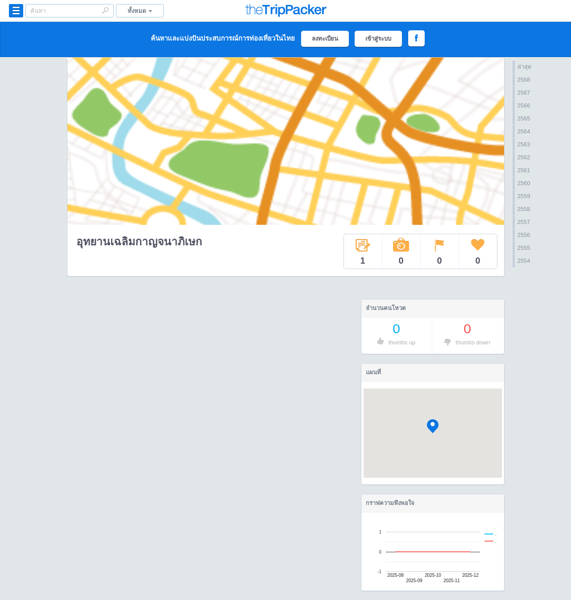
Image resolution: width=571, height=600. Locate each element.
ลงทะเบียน (325, 38)
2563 (523, 144)
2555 (523, 247)
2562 (523, 157)
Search (105, 10)
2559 (523, 196)
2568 (523, 79)
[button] (433, 426)
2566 (523, 105)
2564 (523, 131)
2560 (523, 183)
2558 (523, 209)
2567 (523, 92)
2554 (523, 260)
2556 (523, 235)
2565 (523, 118)
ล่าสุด (524, 66)
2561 (523, 170)
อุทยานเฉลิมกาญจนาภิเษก (139, 242)
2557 (523, 222)
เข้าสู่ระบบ (378, 38)
